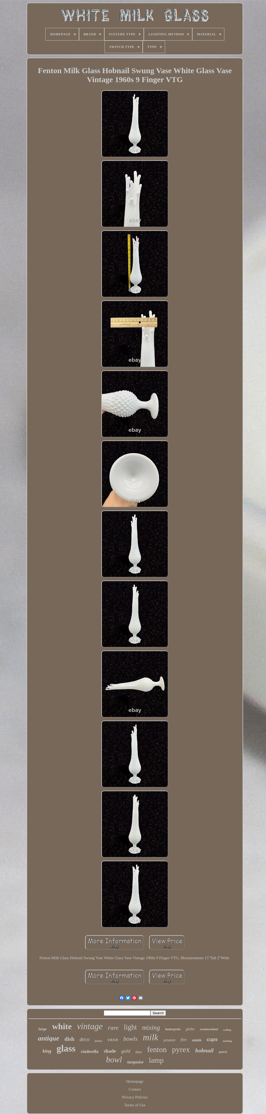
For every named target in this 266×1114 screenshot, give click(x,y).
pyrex (181, 1049)
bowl (114, 1059)
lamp (156, 1060)
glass (66, 1048)
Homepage (135, 1081)
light (130, 1027)
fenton (157, 1049)
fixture (98, 1040)
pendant (169, 1040)
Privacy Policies (134, 1097)
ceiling (227, 1029)
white (62, 1026)
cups (212, 1039)
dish (69, 1039)
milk (150, 1037)
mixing (151, 1027)
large (42, 1029)
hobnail (204, 1050)
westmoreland (209, 1029)
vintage (89, 1026)
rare (113, 1027)
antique (48, 1038)
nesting (227, 1040)
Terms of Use (135, 1105)
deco (85, 1039)
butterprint (173, 1029)
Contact (135, 1089)
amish (196, 1040)
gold (125, 1051)
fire (184, 1039)
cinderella (89, 1051)
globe (190, 1029)
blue (138, 1052)
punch (223, 1052)
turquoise (135, 1062)
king (47, 1051)
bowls (130, 1039)
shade (110, 1051)
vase (112, 1039)
